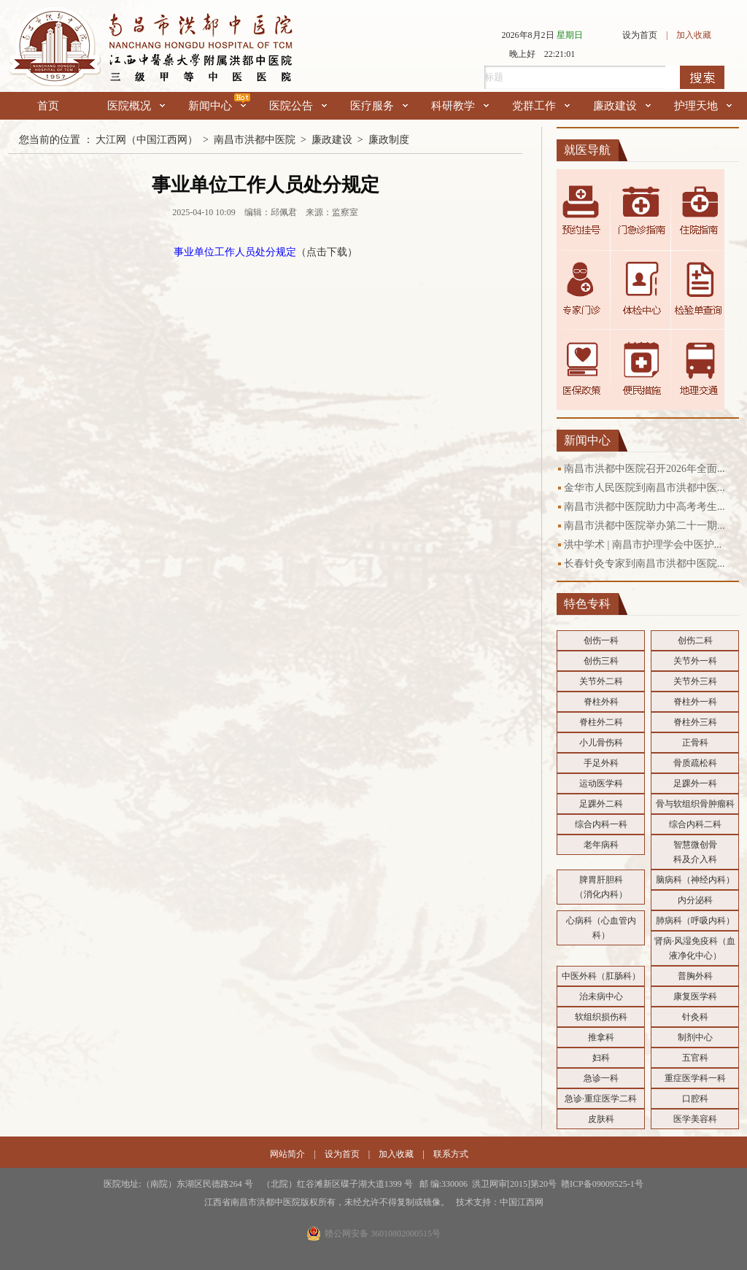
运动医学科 (601, 783)
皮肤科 (601, 1119)
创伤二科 (695, 640)
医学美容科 (695, 1119)
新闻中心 (217, 106)
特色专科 (587, 603)
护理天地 (703, 106)
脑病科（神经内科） (695, 880)
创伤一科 (601, 640)
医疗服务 (379, 106)
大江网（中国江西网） (147, 139)
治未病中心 (601, 996)
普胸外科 (695, 976)
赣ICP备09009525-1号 (602, 1184)
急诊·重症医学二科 (601, 1098)
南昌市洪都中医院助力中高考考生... (644, 506)
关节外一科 (695, 661)
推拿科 (601, 1037)
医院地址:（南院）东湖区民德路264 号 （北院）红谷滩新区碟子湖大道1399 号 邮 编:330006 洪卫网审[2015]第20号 (332, 1184)
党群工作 (541, 106)
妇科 (601, 1058)
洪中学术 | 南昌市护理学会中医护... (642, 544)
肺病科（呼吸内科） (695, 920)
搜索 (702, 77)
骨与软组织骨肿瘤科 (695, 804)
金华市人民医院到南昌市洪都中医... (644, 487)
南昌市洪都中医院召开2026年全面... (644, 468)
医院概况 (136, 106)
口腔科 (695, 1098)
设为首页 (639, 35)
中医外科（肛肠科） (601, 976)
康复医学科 (695, 996)
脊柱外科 (601, 702)
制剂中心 (695, 1037)
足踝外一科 (695, 783)
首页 (48, 106)
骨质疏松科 (695, 763)
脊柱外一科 (695, 702)
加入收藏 (693, 35)
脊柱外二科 (601, 722)
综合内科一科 (601, 824)
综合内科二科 (695, 824)
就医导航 (587, 150)
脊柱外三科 (695, 722)
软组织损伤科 (601, 1017)
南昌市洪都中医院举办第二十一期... (644, 525)
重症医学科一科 (695, 1078)
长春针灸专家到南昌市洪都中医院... (644, 563)
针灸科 (695, 1017)
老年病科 (601, 845)
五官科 (695, 1058)
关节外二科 (601, 681)
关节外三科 (695, 681)
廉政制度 (388, 139)
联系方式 (450, 1154)
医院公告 (298, 106)
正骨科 (695, 742)
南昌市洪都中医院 (254, 139)
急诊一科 (601, 1078)
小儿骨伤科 (601, 742)
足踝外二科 (601, 804)
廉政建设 (622, 106)
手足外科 (601, 763)
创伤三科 (601, 661)
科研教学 (460, 106)
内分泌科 (695, 900)
